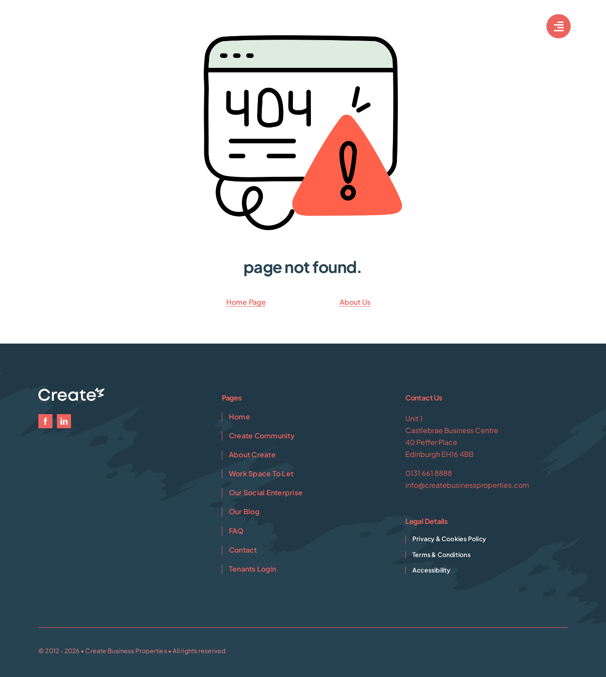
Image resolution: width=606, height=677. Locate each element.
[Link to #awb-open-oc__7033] (558, 26)
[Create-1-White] (75, 22)
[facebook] (45, 421)
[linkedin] (64, 421)
